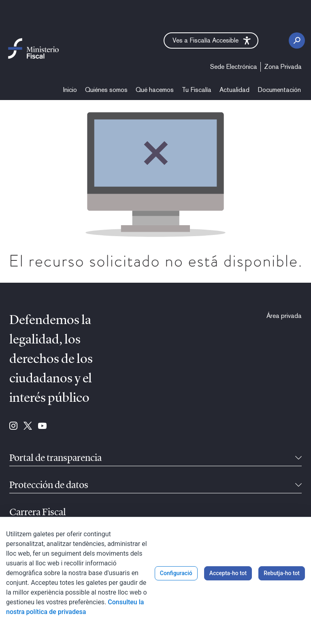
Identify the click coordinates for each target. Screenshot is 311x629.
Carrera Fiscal (37, 513)
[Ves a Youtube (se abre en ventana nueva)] (42, 426)
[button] (211, 40)
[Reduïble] (298, 458)
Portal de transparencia (55, 458)
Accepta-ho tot (228, 573)
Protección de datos (48, 485)
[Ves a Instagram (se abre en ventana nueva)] (13, 426)
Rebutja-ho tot (282, 573)
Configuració (176, 573)
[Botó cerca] (297, 40)
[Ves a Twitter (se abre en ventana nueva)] (27, 426)
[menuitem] (233, 67)
